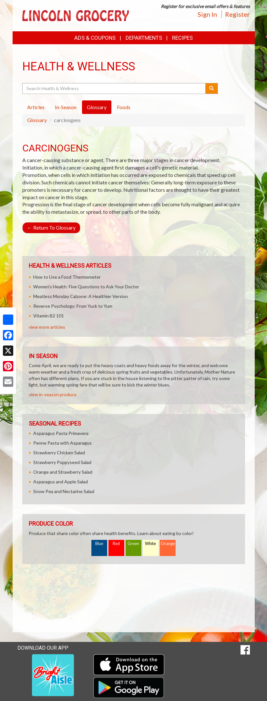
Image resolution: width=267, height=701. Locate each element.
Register (237, 14)
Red (116, 543)
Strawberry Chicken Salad (59, 452)
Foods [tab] (123, 107)
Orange (168, 543)
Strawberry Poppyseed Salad (62, 462)
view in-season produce (53, 394)
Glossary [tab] (97, 107)
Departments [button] (144, 38)
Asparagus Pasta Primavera (60, 433)
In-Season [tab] (66, 107)
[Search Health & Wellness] (114, 88)
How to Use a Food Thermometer (67, 277)
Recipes (182, 38)
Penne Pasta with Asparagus (62, 443)
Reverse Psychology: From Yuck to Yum (72, 306)
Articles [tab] (36, 107)
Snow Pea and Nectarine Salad (63, 491)
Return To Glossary (51, 227)
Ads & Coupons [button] (95, 38)
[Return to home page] (75, 15)
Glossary (37, 120)
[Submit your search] (211, 88)
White (150, 543)
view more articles (47, 327)
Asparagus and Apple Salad (60, 481)
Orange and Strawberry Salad (62, 472)
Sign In (207, 14)
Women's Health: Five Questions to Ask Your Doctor (86, 286)
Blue (99, 543)
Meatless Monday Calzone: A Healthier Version (80, 296)
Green (133, 543)
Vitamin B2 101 (48, 315)
